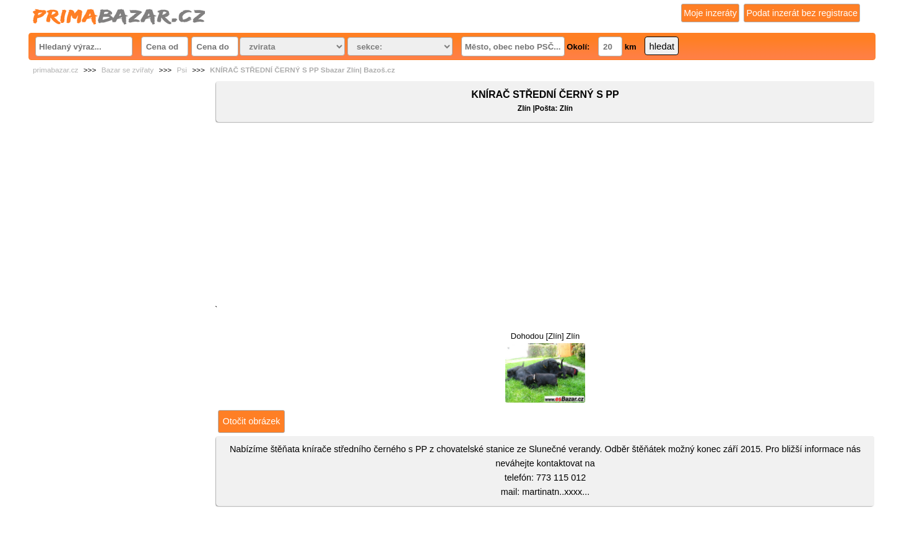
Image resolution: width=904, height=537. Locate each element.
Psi (181, 70)
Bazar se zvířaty (128, 70)
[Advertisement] (545, 216)
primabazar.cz (55, 70)
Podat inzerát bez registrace (802, 13)
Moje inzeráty (710, 13)
